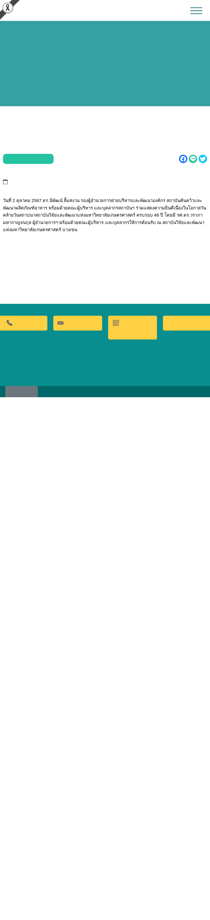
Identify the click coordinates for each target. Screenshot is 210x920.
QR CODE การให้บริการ (132, 848)
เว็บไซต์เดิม (24, 914)
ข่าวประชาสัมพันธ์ (25, 150)
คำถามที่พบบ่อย (78, 844)
